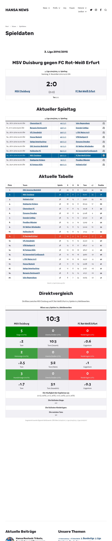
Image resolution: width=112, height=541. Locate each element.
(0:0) (63, 142)
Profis (55, 8)
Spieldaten (22, 26)
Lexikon (81, 12)
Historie (81, 8)
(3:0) (63, 123)
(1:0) (63, 128)
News (45, 8)
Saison (14, 26)
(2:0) (63, 137)
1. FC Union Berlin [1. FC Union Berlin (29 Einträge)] (75, 538)
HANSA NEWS (17, 10)
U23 (64, 8)
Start (7, 26)
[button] (105, 10)
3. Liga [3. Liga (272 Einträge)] (98, 538)
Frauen (72, 8)
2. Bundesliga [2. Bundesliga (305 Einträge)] (87, 538)
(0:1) (63, 160)
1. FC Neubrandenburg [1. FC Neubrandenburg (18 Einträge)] (63, 538)
